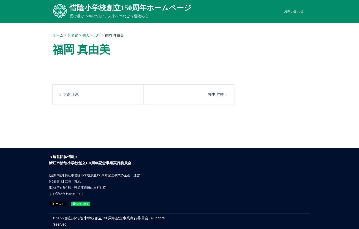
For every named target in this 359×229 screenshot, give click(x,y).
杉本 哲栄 (216, 94)
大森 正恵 (71, 94)
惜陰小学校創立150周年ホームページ (130, 8)
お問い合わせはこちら (69, 194)
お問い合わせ (293, 11)
